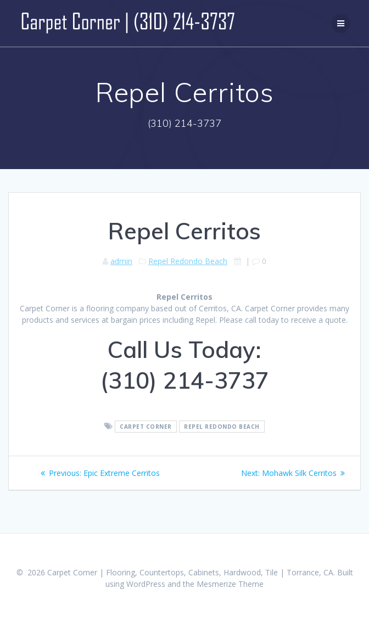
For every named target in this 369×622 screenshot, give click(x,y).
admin (121, 261)
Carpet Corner (146, 426)
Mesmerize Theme (230, 584)
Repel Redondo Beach (187, 261)
